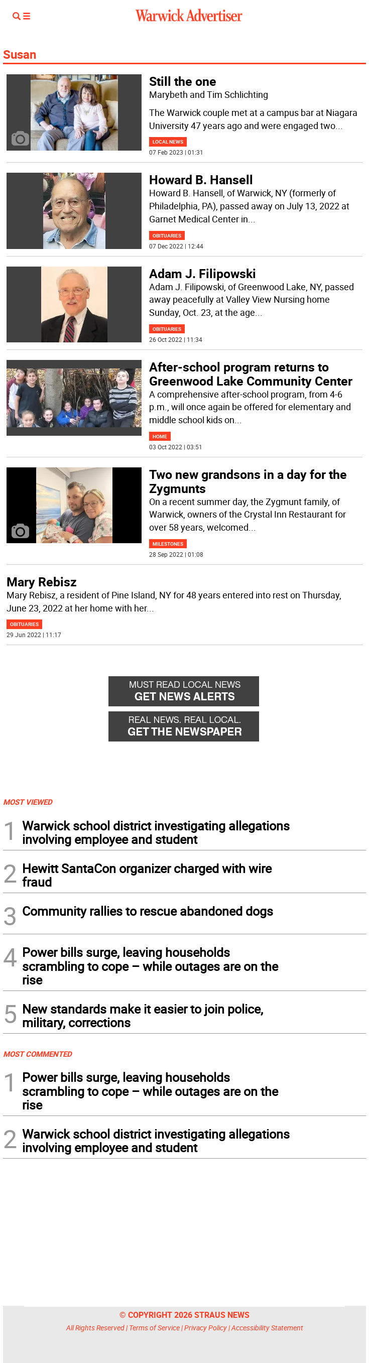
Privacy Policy (205, 1327)
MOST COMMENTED (37, 1054)
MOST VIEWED (27, 802)
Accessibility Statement (267, 1327)
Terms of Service (154, 1327)
